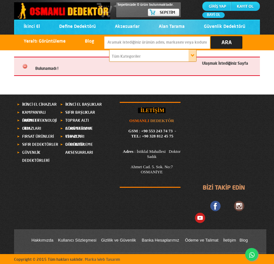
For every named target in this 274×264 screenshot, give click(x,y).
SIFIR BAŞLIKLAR (80, 113)
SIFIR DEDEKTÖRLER (40, 145)
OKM (26, 129)
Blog (89, 41)
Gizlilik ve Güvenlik (118, 240)
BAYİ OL (213, 15)
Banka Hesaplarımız (160, 240)
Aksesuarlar (127, 26)
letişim (230, 240)
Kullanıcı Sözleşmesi (77, 240)
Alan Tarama (172, 26)
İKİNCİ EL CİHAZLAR (39, 105)
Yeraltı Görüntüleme (45, 41)
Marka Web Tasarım (102, 260)
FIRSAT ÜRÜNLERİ (38, 137)
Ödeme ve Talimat (202, 240)
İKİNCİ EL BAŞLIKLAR (83, 105)
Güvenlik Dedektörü (224, 26)
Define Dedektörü (77, 26)
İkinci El (32, 26)
